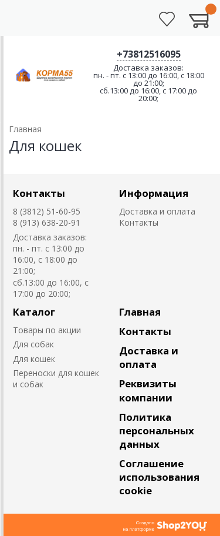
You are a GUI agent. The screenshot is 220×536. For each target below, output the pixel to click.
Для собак (33, 344)
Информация (153, 193)
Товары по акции (47, 330)
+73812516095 (149, 54)
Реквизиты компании (148, 390)
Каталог (34, 312)
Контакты (39, 193)
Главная (140, 312)
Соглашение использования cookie (159, 477)
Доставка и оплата (157, 211)
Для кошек (34, 358)
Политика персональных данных (156, 430)
